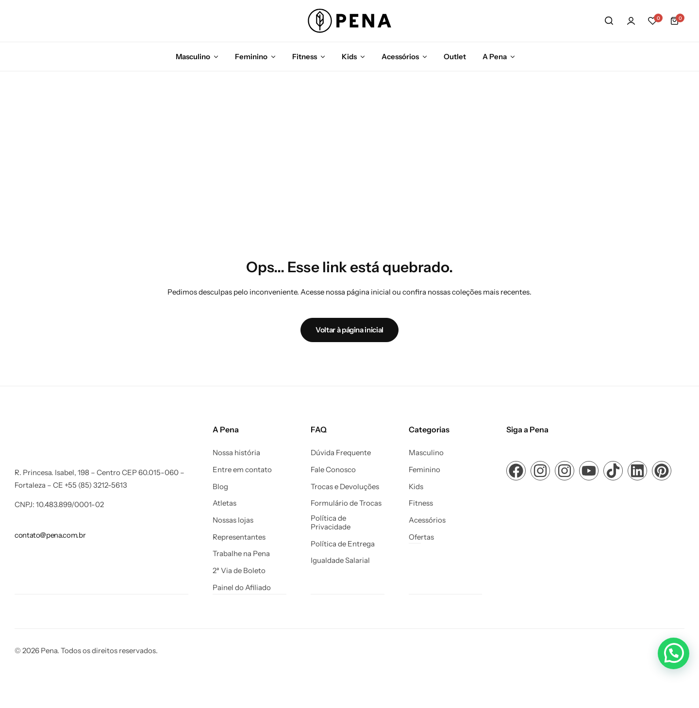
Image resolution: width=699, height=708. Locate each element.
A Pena (495, 56)
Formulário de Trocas (346, 503)
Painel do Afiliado (242, 587)
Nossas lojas (233, 520)
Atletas (224, 503)
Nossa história (236, 452)
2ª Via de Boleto (239, 570)
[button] (653, 21)
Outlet (455, 56)
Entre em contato (242, 469)
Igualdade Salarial (340, 560)
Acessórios (400, 56)
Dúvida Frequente (341, 452)
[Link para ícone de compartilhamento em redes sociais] (516, 470)
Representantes (239, 537)
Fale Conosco (333, 469)
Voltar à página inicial (349, 329)
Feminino (251, 56)
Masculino (193, 56)
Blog (220, 486)
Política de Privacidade (330, 522)
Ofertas (421, 537)
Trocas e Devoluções (345, 486)
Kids (349, 56)
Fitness (304, 56)
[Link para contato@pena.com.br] (50, 535)
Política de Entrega (343, 544)
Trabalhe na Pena (241, 553)
